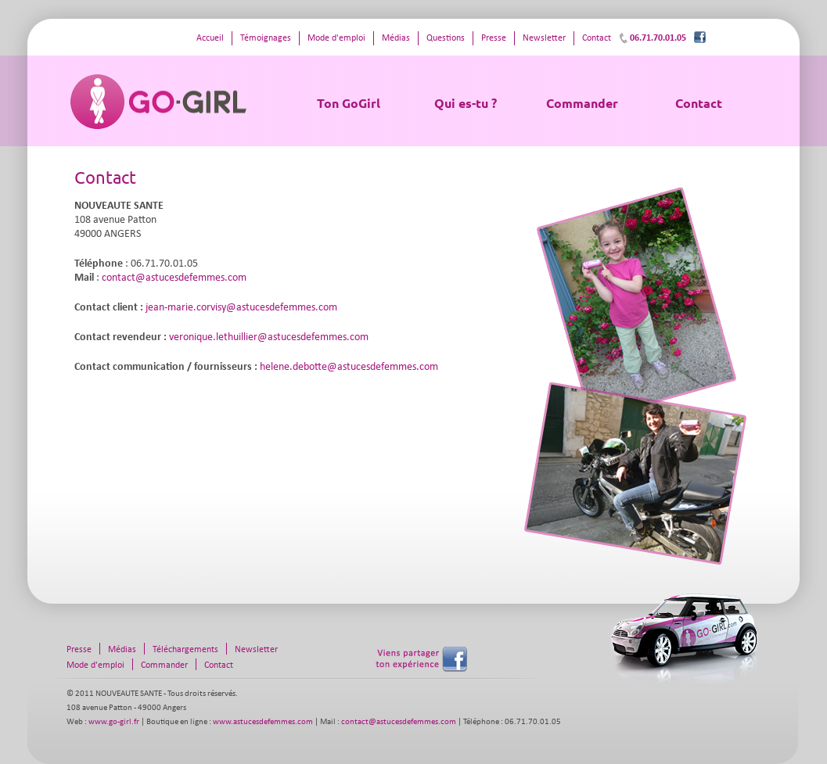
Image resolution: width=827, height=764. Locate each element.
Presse (493, 38)
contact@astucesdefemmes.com (174, 278)
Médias (396, 38)
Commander (582, 103)
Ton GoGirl (348, 103)
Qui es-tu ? (465, 103)
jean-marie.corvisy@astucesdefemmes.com (241, 308)
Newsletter (544, 38)
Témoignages (265, 38)
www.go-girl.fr (113, 722)
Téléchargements (185, 650)
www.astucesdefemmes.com (263, 722)
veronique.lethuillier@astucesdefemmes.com (269, 337)
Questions (445, 38)
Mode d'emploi (336, 38)
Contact (698, 103)
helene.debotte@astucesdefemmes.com (349, 367)
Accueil (210, 38)
